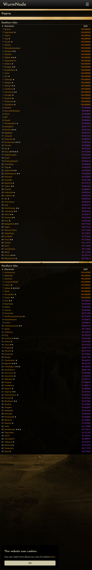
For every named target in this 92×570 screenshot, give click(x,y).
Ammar (7, 217)
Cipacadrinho (10, 60)
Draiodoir (8, 139)
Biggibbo (8, 132)
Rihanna (8, 420)
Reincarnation (10, 230)
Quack (7, 120)
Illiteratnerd (9, 258)
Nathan (7, 85)
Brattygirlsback (11, 161)
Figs (6, 38)
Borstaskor (9, 294)
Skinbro (7, 404)
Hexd (6, 239)
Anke (6, 426)
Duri (6, 300)
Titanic (7, 35)
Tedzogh (8, 79)
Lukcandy (8, 211)
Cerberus (8, 195)
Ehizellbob (9, 104)
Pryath (7, 41)
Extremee (8, 354)
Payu (6, 151)
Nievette (8, 176)
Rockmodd (9, 416)
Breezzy (7, 423)
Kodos (7, 341)
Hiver (6, 73)
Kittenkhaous (10, 394)
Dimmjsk (8, 413)
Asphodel (8, 170)
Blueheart (8, 401)
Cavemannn (9, 360)
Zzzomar (8, 278)
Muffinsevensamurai (13, 316)
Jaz (5, 148)
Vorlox (7, 322)
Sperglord (8, 126)
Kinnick (7, 398)
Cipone (7, 310)
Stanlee (7, 107)
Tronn (7, 255)
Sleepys (7, 82)
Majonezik (9, 32)
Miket (7, 252)
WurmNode (14, 4)
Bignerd (7, 363)
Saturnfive (9, 376)
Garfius (7, 242)
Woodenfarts (10, 123)
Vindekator (9, 385)
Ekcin (6, 245)
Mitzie (7, 329)
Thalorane (8, 101)
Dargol (7, 357)
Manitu (7, 45)
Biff (5, 117)
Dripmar (8, 391)
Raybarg (8, 183)
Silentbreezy (9, 208)
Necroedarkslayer (12, 110)
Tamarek (8, 136)
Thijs (6, 167)
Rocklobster (9, 70)
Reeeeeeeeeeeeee (12, 48)
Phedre (7, 347)
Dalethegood (10, 173)
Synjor (7, 297)
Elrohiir (7, 129)
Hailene (7, 63)
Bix (5, 198)
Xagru (7, 227)
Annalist (8, 95)
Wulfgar (7, 66)
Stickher (8, 54)
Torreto (7, 145)
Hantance (8, 338)
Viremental (9, 201)
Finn (6, 220)
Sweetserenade (11, 325)
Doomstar (8, 313)
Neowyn (8, 51)
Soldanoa (8, 332)
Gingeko (8, 407)
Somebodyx (9, 249)
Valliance (8, 442)
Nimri (6, 214)
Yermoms (8, 92)
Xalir (6, 205)
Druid (6, 158)
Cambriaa (8, 88)
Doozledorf (9, 438)
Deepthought (10, 154)
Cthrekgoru (9, 366)
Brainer (7, 29)
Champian (9, 164)
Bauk (6, 451)
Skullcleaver (9, 369)
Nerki (6, 291)
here (52, 556)
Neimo (7, 307)
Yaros (6, 344)
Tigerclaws (9, 432)
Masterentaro (10, 319)
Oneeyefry (9, 448)
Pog (6, 335)
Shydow (8, 98)
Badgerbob (9, 223)
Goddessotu (9, 429)
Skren (7, 114)
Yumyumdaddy (11, 281)
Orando (7, 189)
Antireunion (9, 272)
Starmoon (8, 372)
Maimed (8, 445)
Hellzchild (8, 192)
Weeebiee (8, 410)
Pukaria (7, 382)
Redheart (8, 379)
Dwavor (7, 388)
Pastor (7, 186)
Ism (6, 76)
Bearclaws (8, 303)
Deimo (7, 285)
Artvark (7, 351)
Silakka (7, 57)
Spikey (7, 288)
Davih (7, 435)
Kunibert (8, 236)
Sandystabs (9, 142)
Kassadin (8, 179)
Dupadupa (9, 233)
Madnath (8, 275)
